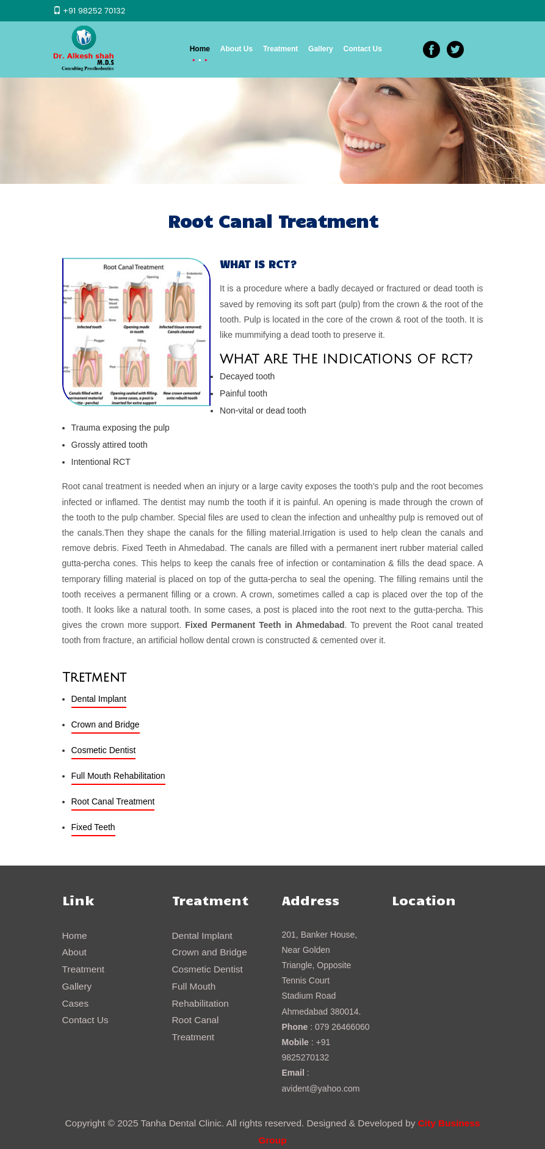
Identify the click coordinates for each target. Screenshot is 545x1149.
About (74, 952)
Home (200, 49)
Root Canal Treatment (113, 801)
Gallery (320, 49)
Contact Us (363, 49)
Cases (75, 1003)
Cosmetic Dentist (103, 750)
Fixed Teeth (93, 827)
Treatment (280, 49)
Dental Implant (98, 699)
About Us (236, 49)
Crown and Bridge (105, 724)
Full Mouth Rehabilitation (118, 776)
